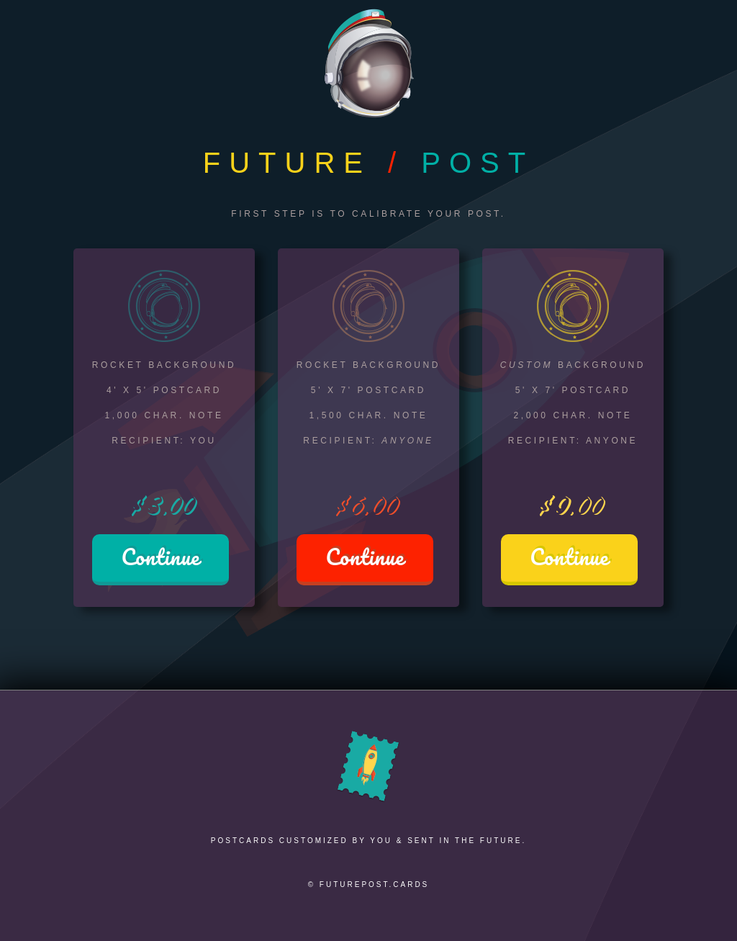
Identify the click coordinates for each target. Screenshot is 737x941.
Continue (160, 557)
